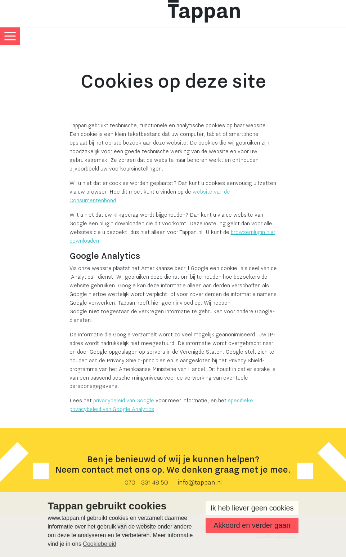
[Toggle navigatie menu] (10, 36)
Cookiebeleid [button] (99, 544)
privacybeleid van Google (123, 400)
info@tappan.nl (200, 482)
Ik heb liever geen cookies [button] (251, 508)
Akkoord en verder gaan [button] (252, 525)
